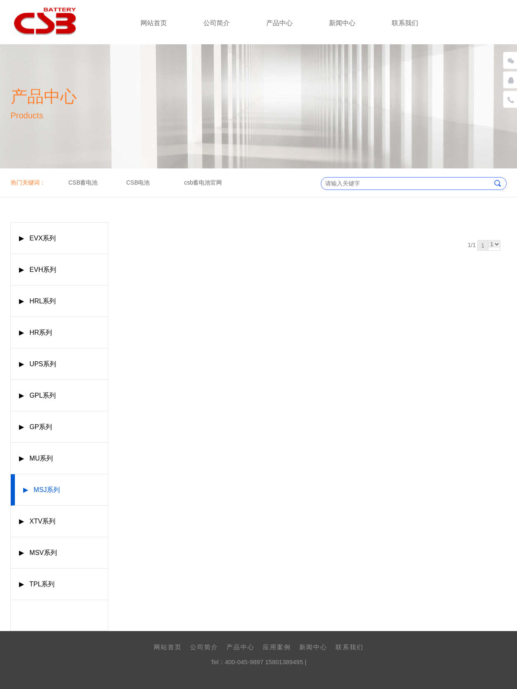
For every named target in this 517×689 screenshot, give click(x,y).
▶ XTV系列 (37, 521)
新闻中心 (342, 22)
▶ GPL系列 (37, 395)
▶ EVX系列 (37, 238)
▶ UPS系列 (37, 363)
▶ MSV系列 (38, 552)
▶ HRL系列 (37, 301)
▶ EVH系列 (37, 269)
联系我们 (405, 22)
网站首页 (154, 22)
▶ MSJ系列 (41, 489)
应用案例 (277, 647)
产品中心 (279, 22)
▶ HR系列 (35, 332)
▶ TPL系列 (37, 584)
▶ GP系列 (35, 426)
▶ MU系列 (36, 458)
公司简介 (216, 22)
